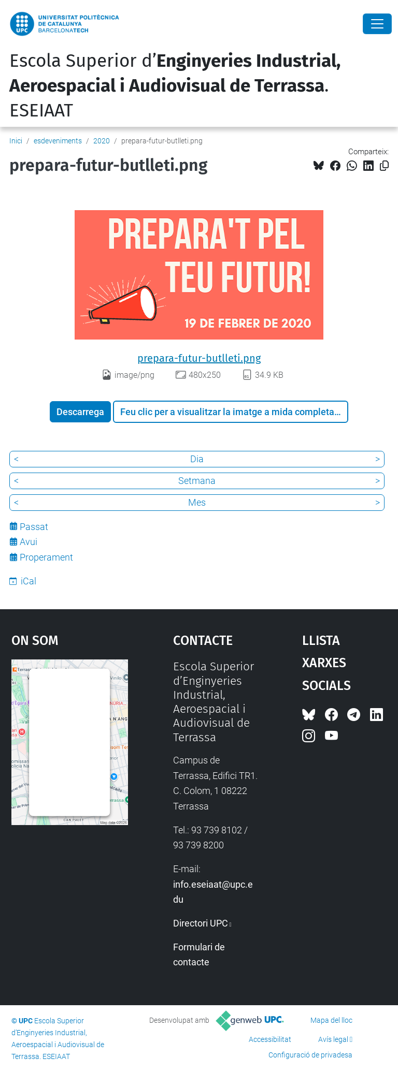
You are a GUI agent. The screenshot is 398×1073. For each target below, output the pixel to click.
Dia (197, 458)
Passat (34, 526)
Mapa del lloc (331, 1020)
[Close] (377, 23)
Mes (197, 502)
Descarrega (80, 411)
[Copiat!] (384, 166)
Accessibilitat (270, 1039)
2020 (101, 141)
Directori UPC (200, 923)
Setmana (197, 480)
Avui (28, 541)
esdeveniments (58, 141)
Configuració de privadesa (310, 1055)
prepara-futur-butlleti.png (199, 358)
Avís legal (333, 1039)
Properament (46, 557)
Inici (15, 141)
